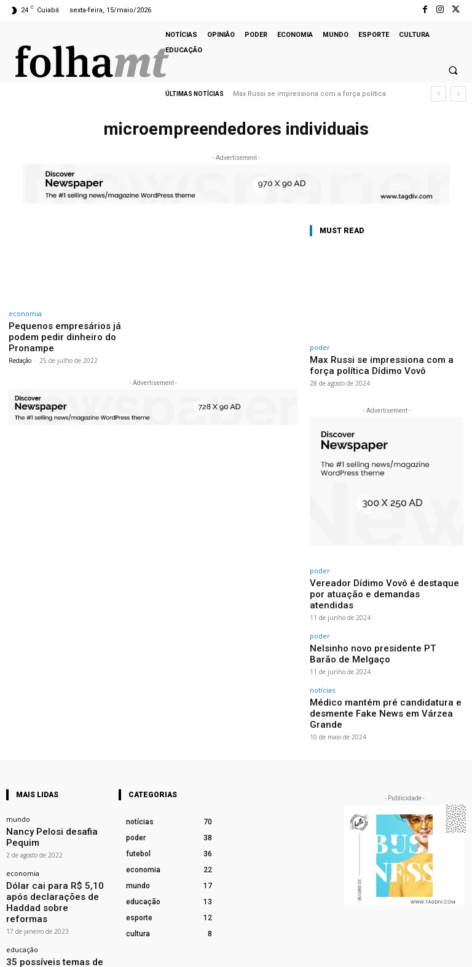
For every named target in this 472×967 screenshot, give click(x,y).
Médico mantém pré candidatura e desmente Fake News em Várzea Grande (380, 670)
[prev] (438, 93)
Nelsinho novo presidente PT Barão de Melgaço (386, 627)
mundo (18, 768)
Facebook (328, 950)
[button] (453, 71)
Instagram (394, 950)
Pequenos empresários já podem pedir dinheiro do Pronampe (70, 330)
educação (22, 864)
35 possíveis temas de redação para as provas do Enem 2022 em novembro (54, 883)
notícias (322, 655)
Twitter (455, 950)
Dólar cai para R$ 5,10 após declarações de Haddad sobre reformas (54, 827)
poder (320, 347)
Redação (20, 346)
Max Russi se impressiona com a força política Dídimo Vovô (381, 363)
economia (25, 313)
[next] (458, 93)
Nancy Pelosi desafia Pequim (52, 779)
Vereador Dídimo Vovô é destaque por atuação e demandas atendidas (386, 583)
